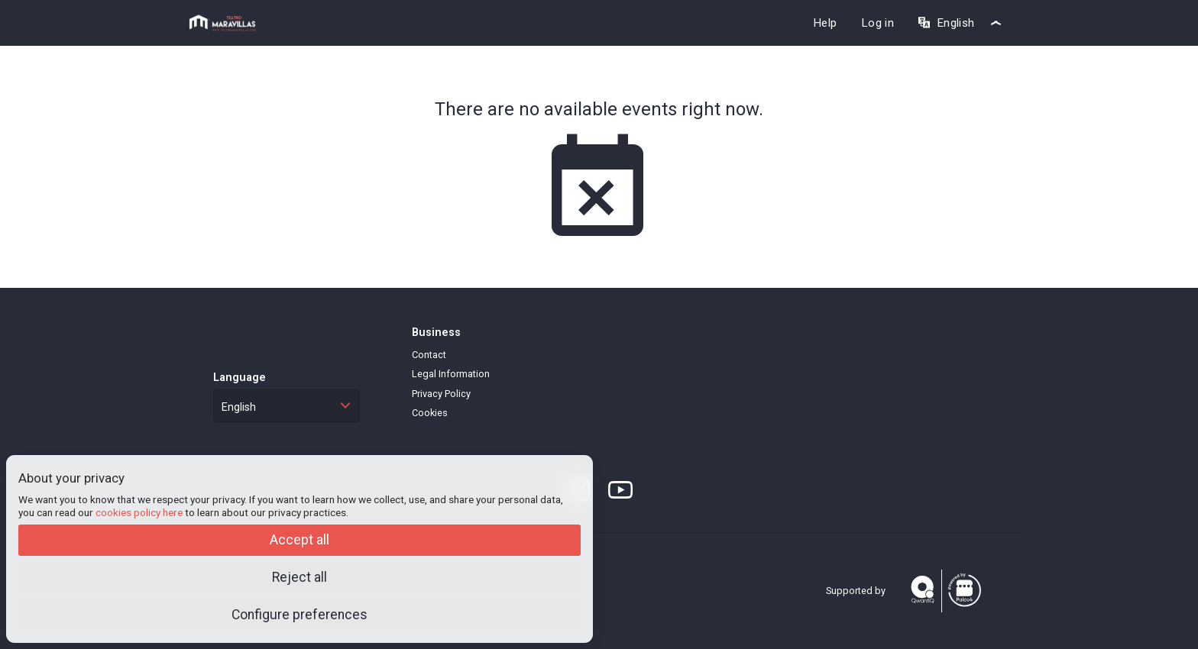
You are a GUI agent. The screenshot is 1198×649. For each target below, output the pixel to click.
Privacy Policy (441, 393)
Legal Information (451, 373)
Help (825, 23)
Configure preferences (299, 614)
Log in (877, 23)
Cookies (430, 412)
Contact (429, 354)
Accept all (299, 539)
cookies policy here (139, 512)
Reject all (299, 577)
